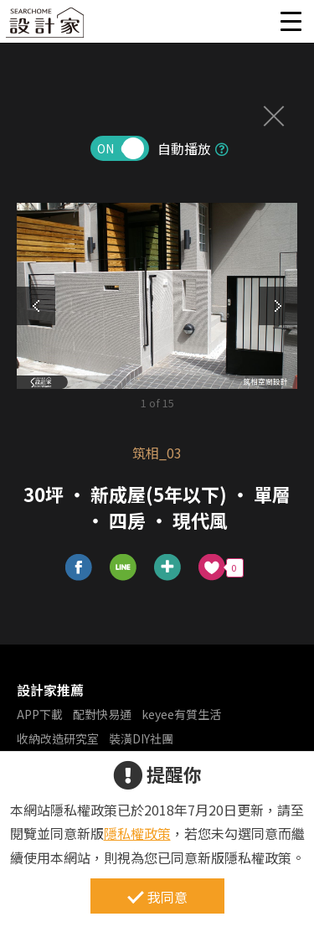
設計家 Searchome (46, 27)
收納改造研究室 (58, 738)
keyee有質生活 (181, 714)
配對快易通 (102, 714)
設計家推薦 (50, 690)
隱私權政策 (137, 833)
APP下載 (40, 714)
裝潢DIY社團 (141, 738)
